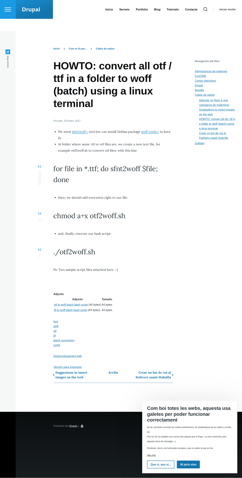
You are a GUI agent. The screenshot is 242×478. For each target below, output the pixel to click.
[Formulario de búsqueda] (205, 22)
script (56, 345)
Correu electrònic (205, 80)
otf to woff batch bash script (71, 304)
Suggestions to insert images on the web (71, 375)
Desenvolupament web (67, 356)
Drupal (31, 22)
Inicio (56, 48)
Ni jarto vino (188, 464)
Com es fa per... (78, 48)
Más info (151, 455)
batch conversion (63, 340)
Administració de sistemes (211, 71)
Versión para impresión (67, 367)
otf (54, 331)
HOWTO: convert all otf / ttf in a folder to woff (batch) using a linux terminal (217, 124)
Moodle (199, 90)
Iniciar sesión (228, 22)
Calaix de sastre (105, 48)
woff (55, 326)
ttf (54, 335)
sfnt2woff (80, 132)
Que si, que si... (161, 464)
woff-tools (150, 132)
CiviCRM (200, 76)
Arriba (113, 373)
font (55, 321)
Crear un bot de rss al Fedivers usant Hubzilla (153, 375)
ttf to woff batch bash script (70, 310)
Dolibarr (200, 143)
